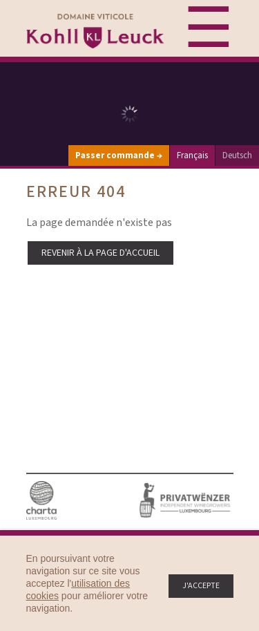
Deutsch (237, 155)
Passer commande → (118, 155)
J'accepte (201, 586)
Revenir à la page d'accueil (100, 253)
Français (192, 155)
